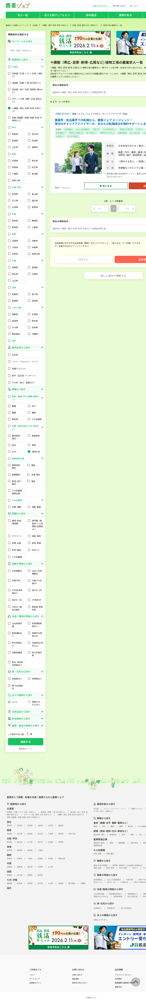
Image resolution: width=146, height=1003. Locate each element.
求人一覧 (23, 15)
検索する (26, 741)
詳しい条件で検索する (113, 275)
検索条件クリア (26, 748)
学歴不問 (96, 129)
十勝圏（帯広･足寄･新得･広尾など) (55, 25)
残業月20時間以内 (76, 133)
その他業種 (99, 850)
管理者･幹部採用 (126, 129)
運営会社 (118, 987)
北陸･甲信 (12, 838)
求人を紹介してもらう (57, 15)
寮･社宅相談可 (73, 136)
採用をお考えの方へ (80, 983)
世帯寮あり (60, 136)
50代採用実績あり (110, 129)
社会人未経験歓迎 (83, 129)
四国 (9, 871)
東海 (9, 846)
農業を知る (125, 15)
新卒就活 (91, 15)
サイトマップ (34, 979)
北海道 (34, 25)
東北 (9, 822)
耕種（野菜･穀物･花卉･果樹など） (86, 25)
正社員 (58, 129)
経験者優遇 (122, 133)
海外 (9, 888)
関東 (9, 830)
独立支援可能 (135, 133)
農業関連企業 (100, 839)
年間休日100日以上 (107, 133)
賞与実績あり (91, 133)
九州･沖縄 (12, 879)
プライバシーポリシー (123, 975)
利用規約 (118, 979)
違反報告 (75, 979)
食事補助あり (61, 133)
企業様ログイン (35, 983)
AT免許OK (139, 129)
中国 (9, 863)
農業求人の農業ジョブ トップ (17, 25)
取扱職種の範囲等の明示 (124, 983)
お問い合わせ (77, 975)
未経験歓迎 (68, 129)
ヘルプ (32, 975)
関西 (9, 855)
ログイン (83, 259)
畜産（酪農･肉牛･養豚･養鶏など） (111, 822)
